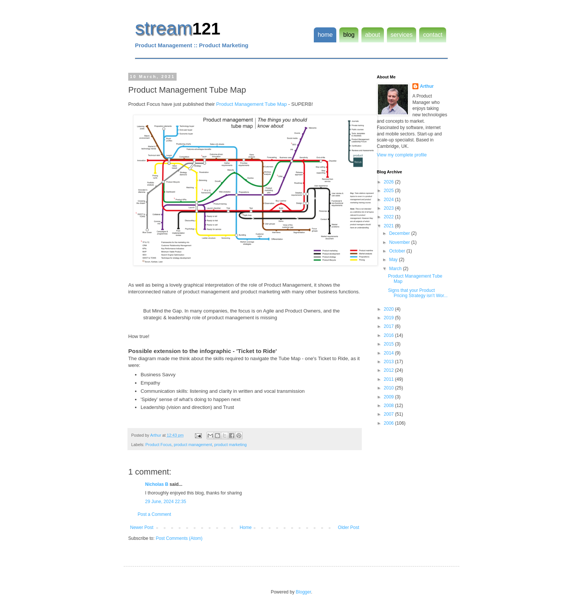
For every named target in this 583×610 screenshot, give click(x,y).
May (394, 259)
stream (163, 28)
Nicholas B (156, 484)
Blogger (303, 592)
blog (348, 35)
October (397, 251)
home (325, 35)
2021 (389, 225)
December (400, 233)
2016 (389, 335)
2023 (389, 208)
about (372, 35)
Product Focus (158, 444)
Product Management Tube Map (251, 104)
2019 (389, 317)
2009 (389, 397)
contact (432, 35)
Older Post (348, 527)
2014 (389, 353)
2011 (389, 379)
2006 (389, 423)
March (396, 268)
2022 (389, 216)
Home (246, 527)
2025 (389, 190)
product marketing (230, 444)
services (402, 35)
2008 (389, 405)
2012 (389, 370)
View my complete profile (402, 155)
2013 (389, 361)
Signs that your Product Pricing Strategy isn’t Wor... (418, 293)
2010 (389, 388)
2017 (389, 326)
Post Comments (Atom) (179, 538)
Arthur (427, 86)
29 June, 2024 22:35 (165, 501)
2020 (389, 309)
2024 (389, 199)
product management (193, 444)
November (400, 242)
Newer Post (141, 527)
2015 (389, 344)
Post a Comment (154, 514)
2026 (389, 182)
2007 (389, 414)
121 (206, 28)
